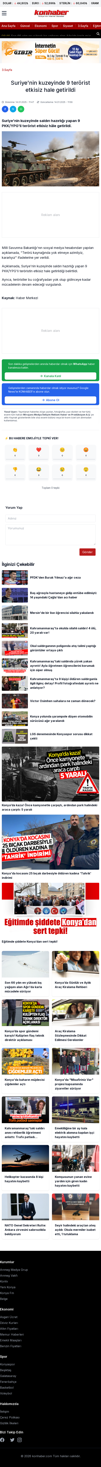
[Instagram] (19, 1440)
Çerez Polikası (10, 1417)
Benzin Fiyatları (10, 1346)
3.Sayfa (83, 26)
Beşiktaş (5, 1370)
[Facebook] (2, 1440)
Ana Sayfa (8, 26)
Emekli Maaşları (11, 1340)
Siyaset (68, 26)
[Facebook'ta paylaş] (5, 109)
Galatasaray (8, 1376)
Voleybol (6, 1393)
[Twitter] (12, 1440)
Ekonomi (41, 26)
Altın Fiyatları (9, 1328)
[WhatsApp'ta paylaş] (21, 109)
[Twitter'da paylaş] (13, 109)
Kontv (4, 1281)
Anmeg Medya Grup (14, 1270)
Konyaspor (7, 1364)
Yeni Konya (7, 1287)
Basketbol (7, 1387)
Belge (4, 1299)
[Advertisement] (50, 215)
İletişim (4, 1411)
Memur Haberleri (12, 1334)
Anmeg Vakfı (9, 1275)
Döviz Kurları (9, 1323)
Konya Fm (7, 1293)
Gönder (87, 552)
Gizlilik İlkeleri (9, 1423)
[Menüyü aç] (4, 13)
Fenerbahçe (8, 1382)
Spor (55, 26)
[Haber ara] (98, 33)
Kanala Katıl (50, 376)
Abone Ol (50, 400)
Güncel (25, 26)
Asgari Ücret (8, 1317)
